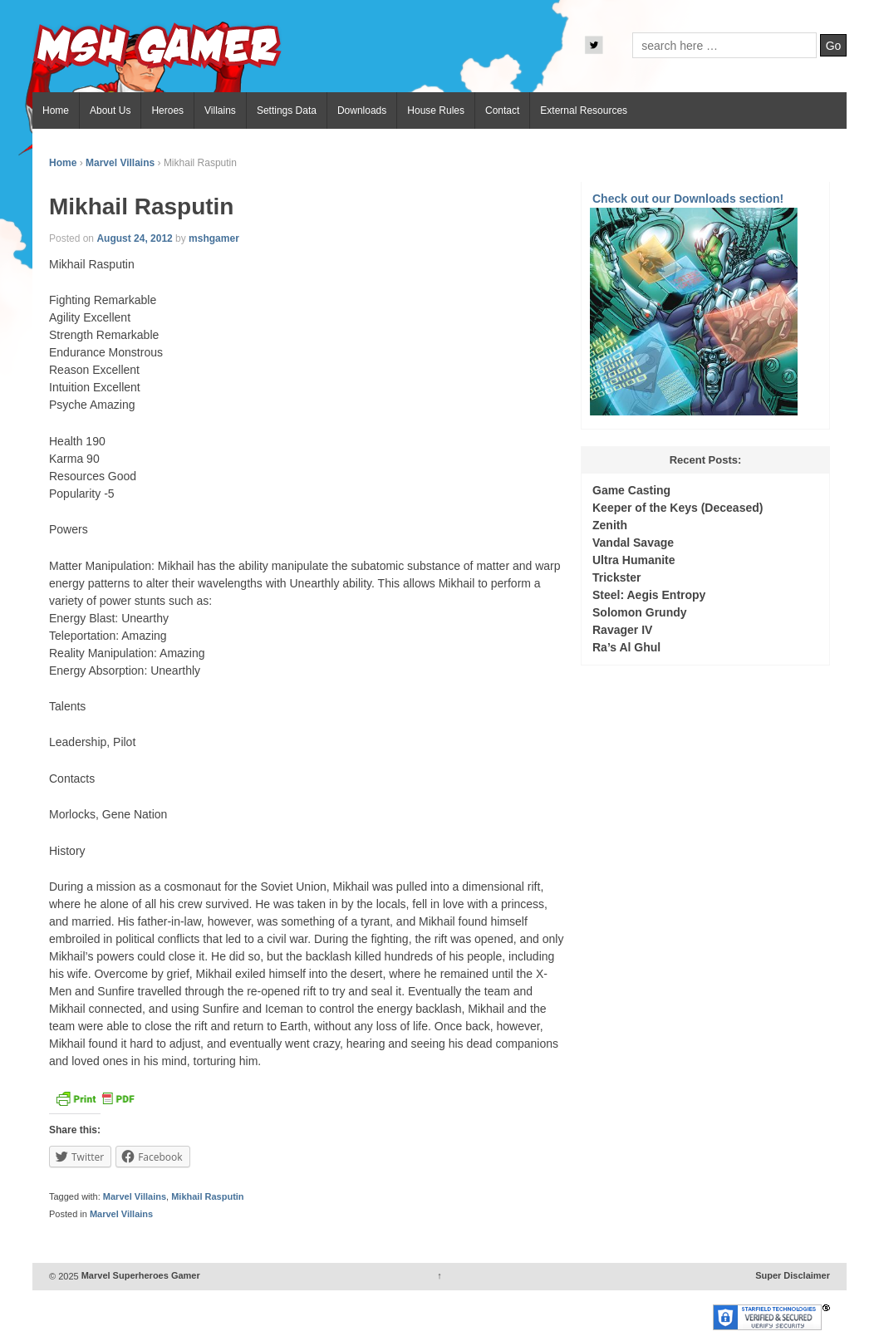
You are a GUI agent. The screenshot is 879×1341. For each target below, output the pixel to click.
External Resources (583, 110)
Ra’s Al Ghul (626, 647)
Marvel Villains (120, 163)
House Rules (435, 110)
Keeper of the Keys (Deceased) (677, 507)
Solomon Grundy (639, 612)
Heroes (167, 110)
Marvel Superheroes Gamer (139, 1276)
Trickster (616, 577)
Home (55, 110)
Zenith (609, 525)
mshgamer (214, 238)
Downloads (361, 110)
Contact (502, 110)
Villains (220, 110)
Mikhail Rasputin (207, 1196)
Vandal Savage (633, 542)
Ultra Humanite (633, 560)
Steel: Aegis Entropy (648, 595)
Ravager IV (622, 629)
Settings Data (287, 110)
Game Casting (631, 490)
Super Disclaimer (792, 1276)
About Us (110, 110)
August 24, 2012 (134, 238)
